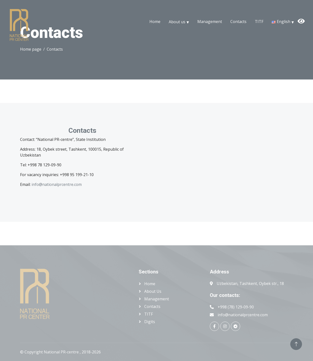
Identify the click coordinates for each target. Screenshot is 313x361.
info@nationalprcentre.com (57, 184)
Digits (149, 321)
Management (209, 21)
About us (177, 21)
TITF (259, 21)
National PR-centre (62, 352)
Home (154, 21)
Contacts (238, 21)
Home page (30, 49)
